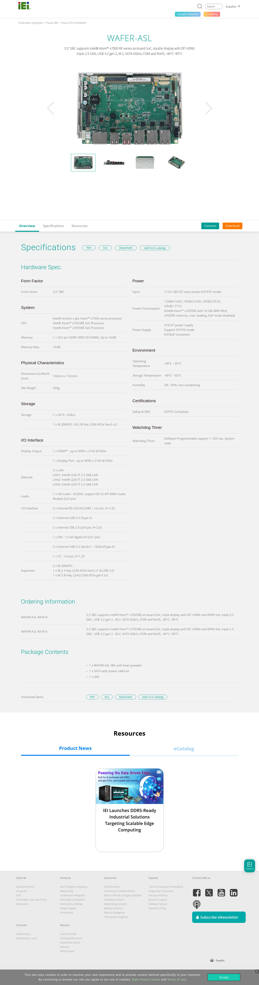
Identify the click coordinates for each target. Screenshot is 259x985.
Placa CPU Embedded (73, 22)
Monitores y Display (71, 904)
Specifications (53, 226)
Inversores (22, 904)
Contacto (210, 226)
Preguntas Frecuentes (161, 891)
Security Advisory (158, 895)
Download (232, 226)
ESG (18, 895)
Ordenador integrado (30, 22)
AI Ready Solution (114, 899)
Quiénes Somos (25, 886)
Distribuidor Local (26, 938)
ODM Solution (112, 886)
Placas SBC (52, 22)
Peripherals (66, 912)
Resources (80, 226)
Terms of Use (176, 979)
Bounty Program (158, 899)
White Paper (67, 951)
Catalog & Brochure (71, 938)
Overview (27, 226)
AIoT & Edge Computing (73, 886)
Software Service (158, 904)
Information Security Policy (31, 899)
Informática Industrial (72, 899)
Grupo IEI (21, 891)
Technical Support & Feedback (166, 886)
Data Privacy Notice (146, 979)
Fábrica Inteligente (114, 912)
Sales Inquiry (23, 934)
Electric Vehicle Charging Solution (123, 895)
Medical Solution (113, 908)
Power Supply (68, 908)
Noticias (64, 947)
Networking (66, 891)
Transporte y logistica (116, 917)
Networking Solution (115, 904)
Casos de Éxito (68, 934)
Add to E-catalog (155, 248)
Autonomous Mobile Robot (119, 891)
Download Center (70, 942)
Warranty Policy (157, 908)
